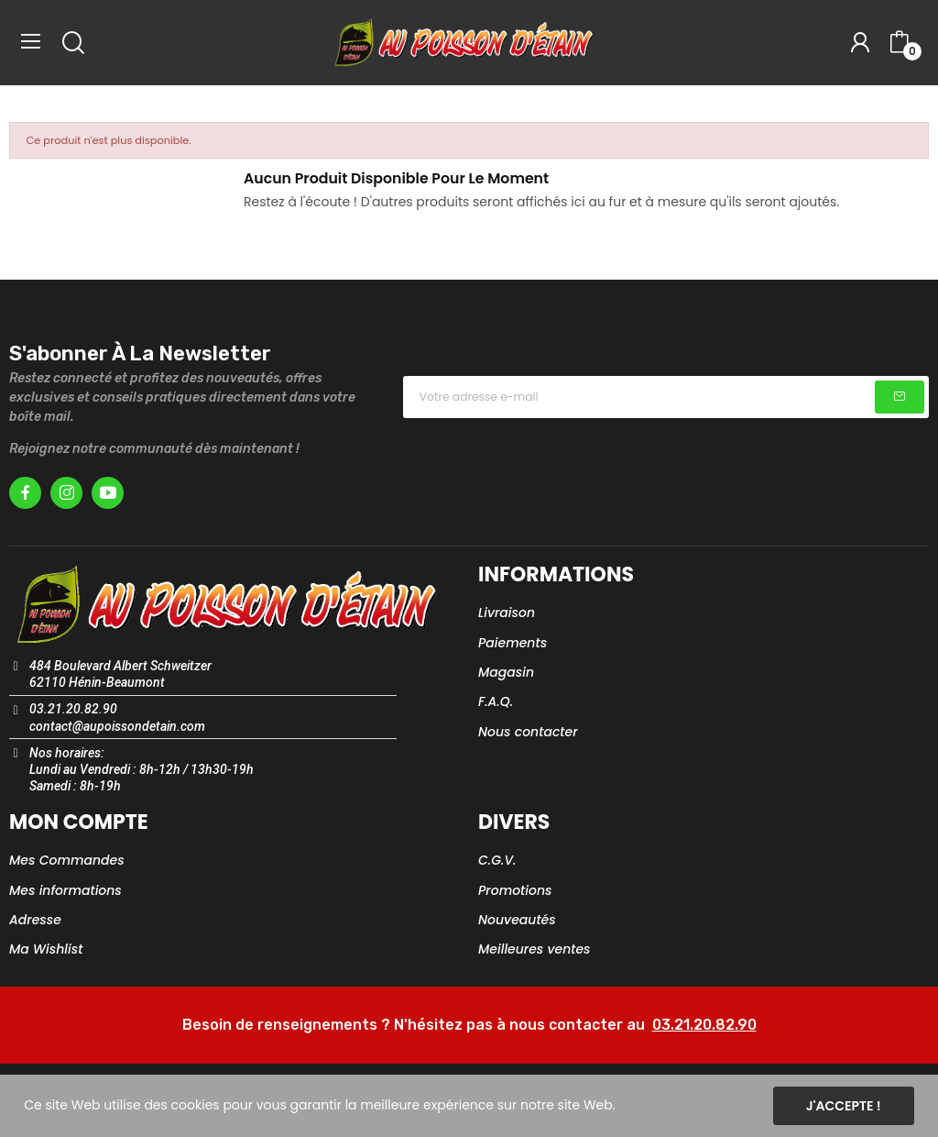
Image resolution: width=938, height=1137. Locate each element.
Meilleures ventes (534, 949)
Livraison (506, 612)
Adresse (35, 920)
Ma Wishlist (45, 949)
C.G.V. (497, 860)
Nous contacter (528, 732)
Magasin (506, 672)
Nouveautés (517, 920)
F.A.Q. (495, 701)
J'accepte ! (843, 1106)
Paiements (512, 643)
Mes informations (65, 890)
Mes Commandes (67, 860)
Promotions (515, 890)
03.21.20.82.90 (704, 1024)
